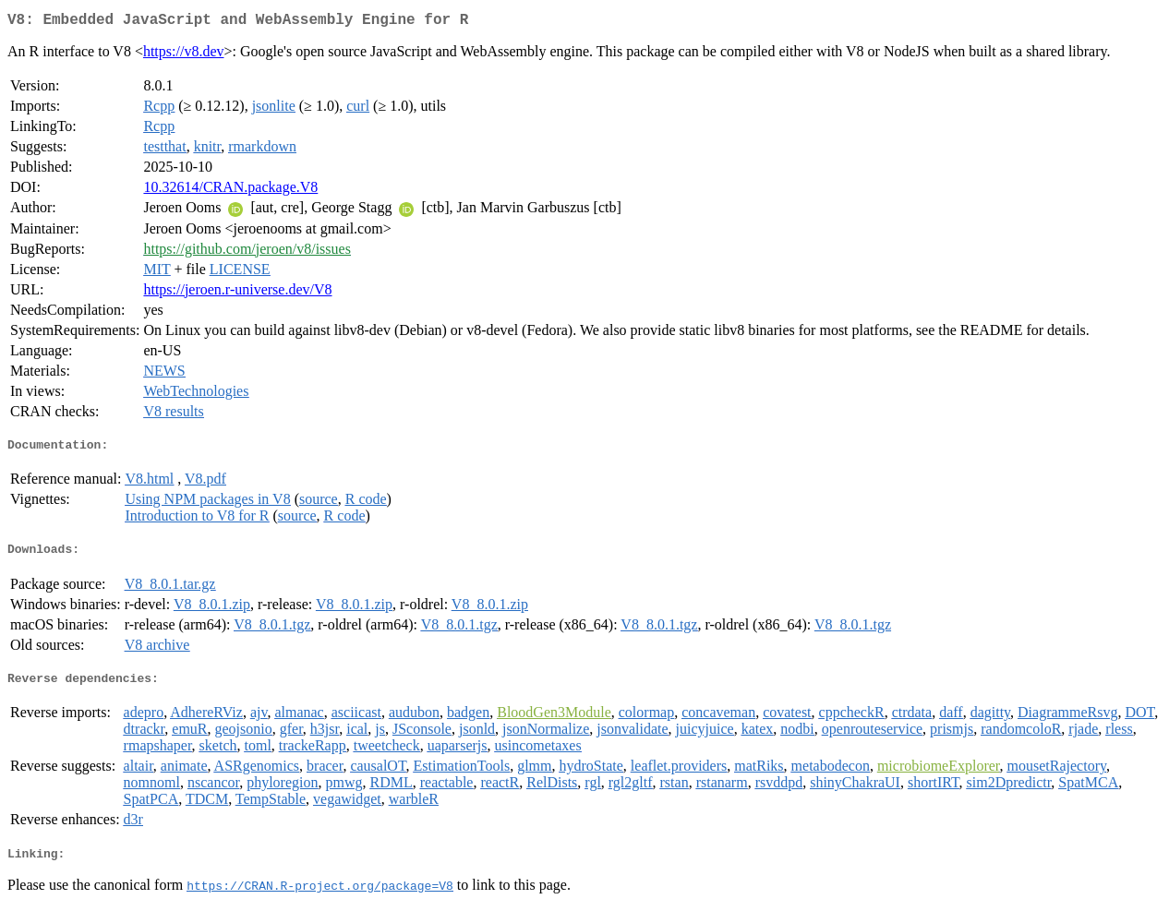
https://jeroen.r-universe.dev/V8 (237, 293)
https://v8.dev (183, 55)
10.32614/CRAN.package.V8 (230, 190)
